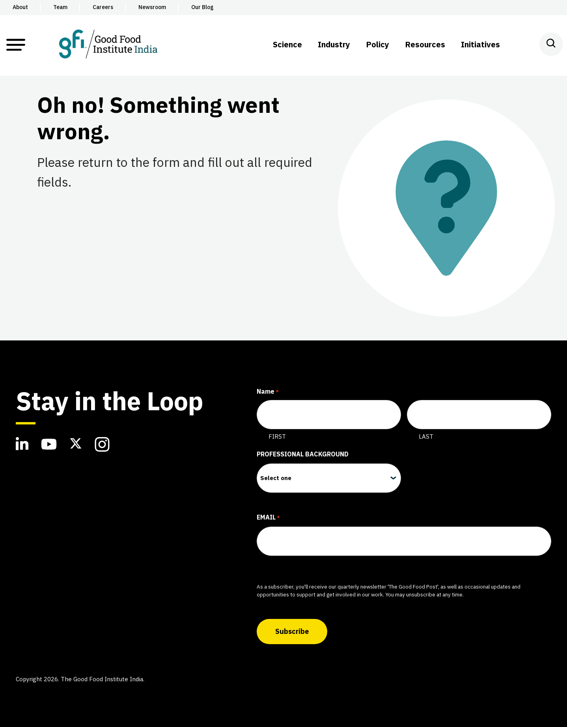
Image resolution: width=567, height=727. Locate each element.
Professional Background (303, 454)
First (277, 436)
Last (426, 436)
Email (268, 518)
